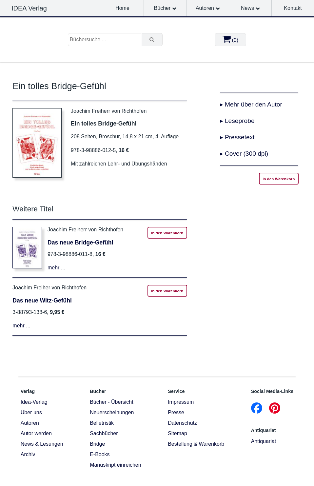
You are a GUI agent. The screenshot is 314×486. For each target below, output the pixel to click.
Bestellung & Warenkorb (196, 444)
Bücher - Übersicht (111, 402)
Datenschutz (182, 423)
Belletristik (102, 423)
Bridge (97, 444)
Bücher (162, 8)
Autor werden (36, 433)
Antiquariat (263, 441)
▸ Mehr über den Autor (251, 104)
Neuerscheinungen (112, 412)
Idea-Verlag (34, 402)
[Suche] (152, 39)
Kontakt (293, 8)
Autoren (205, 8)
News (247, 8)
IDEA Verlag (29, 8)
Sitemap (177, 433)
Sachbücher (104, 433)
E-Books (99, 454)
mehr (53, 267)
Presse (176, 412)
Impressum (181, 402)
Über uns (31, 412)
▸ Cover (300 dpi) (244, 153)
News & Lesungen (42, 444)
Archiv (28, 454)
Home (122, 8)
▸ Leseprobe (237, 120)
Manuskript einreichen (115, 465)
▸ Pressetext (237, 137)
